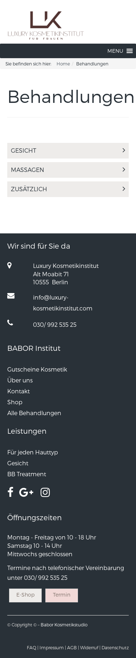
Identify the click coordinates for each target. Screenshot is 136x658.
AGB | (73, 647)
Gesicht (68, 150)
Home (63, 63)
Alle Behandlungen (34, 412)
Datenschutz (115, 647)
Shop (14, 401)
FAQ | (32, 647)
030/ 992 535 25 (55, 324)
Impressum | (53, 647)
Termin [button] (61, 594)
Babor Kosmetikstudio (64, 624)
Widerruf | (90, 647)
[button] (115, 51)
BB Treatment (26, 473)
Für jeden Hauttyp (32, 452)
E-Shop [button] (25, 594)
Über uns (20, 380)
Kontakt (18, 391)
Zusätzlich (68, 189)
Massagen (68, 169)
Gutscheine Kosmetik (37, 369)
